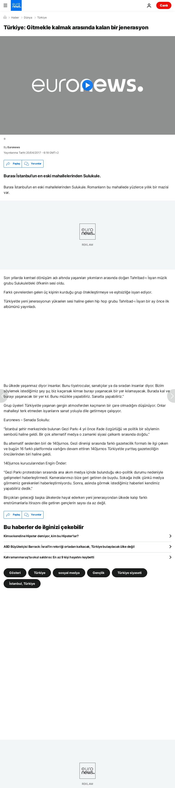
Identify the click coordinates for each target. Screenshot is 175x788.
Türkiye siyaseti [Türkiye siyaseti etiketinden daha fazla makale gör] (129, 572)
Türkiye (42, 17)
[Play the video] (87, 85)
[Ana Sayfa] (5, 17)
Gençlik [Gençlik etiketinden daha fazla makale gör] (98, 572)
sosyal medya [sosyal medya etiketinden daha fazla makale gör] (69, 572)
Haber (15, 17)
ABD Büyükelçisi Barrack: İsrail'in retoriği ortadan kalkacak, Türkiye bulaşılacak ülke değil (69, 546)
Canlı (164, 5)
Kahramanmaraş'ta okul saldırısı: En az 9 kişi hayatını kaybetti (49, 557)
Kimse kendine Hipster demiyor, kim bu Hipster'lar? (41, 536)
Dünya (28, 17)
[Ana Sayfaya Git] (16, 5)
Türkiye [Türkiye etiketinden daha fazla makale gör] (39, 572)
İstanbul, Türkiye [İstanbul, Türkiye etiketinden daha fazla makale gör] (22, 583)
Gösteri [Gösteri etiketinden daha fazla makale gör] (15, 572)
